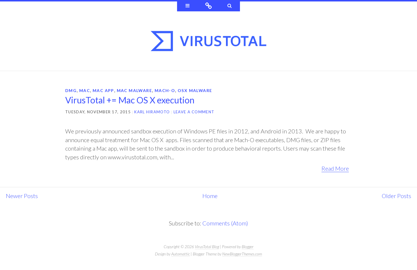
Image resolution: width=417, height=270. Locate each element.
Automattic (180, 253)
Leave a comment (194, 112)
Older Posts (396, 195)
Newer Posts (22, 195)
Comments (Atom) (225, 223)
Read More (335, 168)
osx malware (194, 90)
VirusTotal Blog (207, 246)
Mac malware (133, 90)
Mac (84, 90)
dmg (71, 90)
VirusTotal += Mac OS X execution (130, 100)
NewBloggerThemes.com (242, 253)
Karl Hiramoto (152, 112)
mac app (103, 90)
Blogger (248, 246)
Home (210, 195)
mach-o (164, 90)
